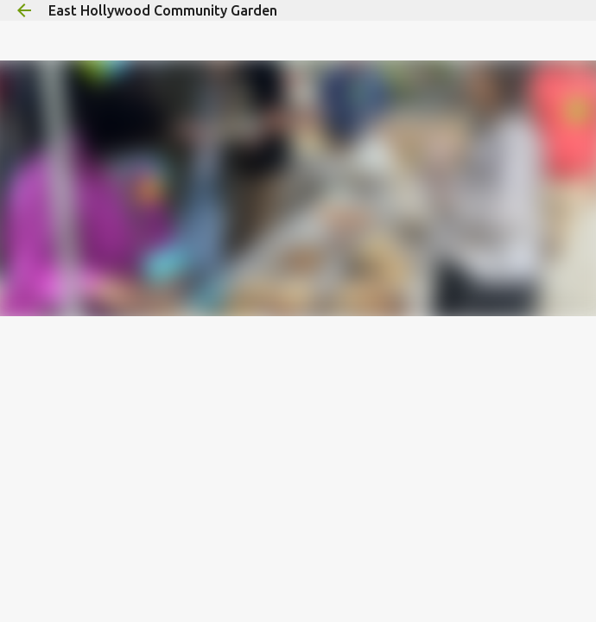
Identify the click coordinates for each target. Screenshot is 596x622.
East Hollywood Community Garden (162, 10)
